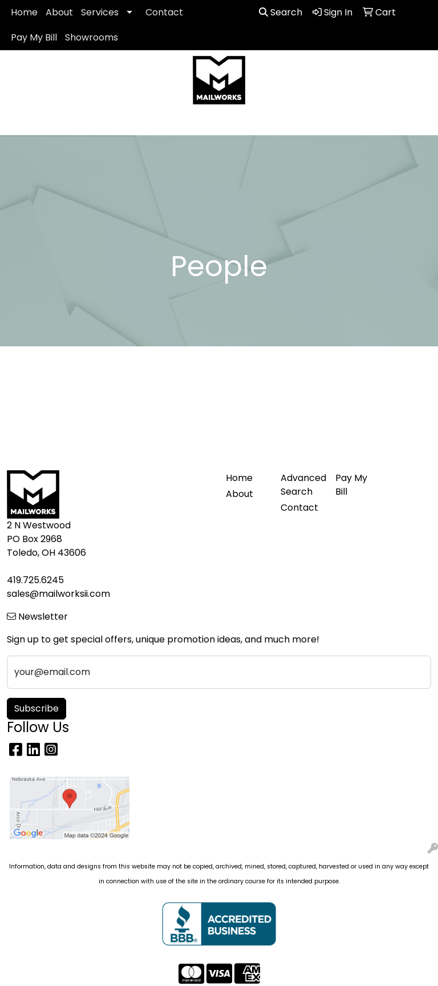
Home (24, 12)
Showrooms (91, 37)
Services (100, 12)
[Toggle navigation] (18, 123)
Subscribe (36, 708)
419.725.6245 (35, 580)
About (59, 12)
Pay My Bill (34, 37)
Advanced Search (301, 484)
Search (280, 12)
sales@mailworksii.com (58, 593)
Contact (164, 12)
